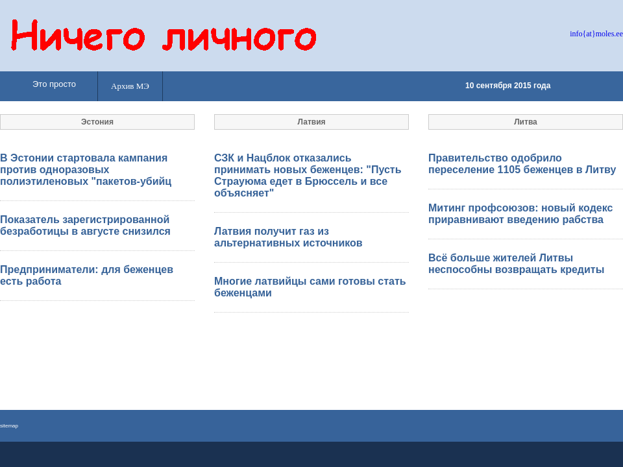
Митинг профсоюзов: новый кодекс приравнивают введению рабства (520, 213)
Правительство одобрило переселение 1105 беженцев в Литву (522, 163)
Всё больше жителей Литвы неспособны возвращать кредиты (516, 263)
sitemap (9, 426)
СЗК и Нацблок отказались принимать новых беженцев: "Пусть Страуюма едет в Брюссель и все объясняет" (307, 175)
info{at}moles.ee (596, 33)
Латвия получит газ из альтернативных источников (288, 237)
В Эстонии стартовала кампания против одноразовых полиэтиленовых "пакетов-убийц (85, 169)
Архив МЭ (130, 86)
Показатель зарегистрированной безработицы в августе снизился (85, 225)
